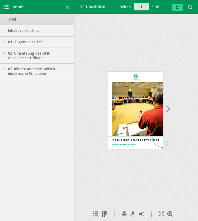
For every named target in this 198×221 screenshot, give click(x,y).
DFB (179, 7)
